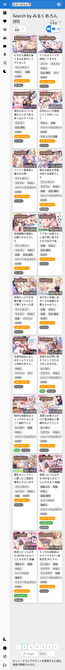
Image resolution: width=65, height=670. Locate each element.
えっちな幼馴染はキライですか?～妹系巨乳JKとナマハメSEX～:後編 (50, 557)
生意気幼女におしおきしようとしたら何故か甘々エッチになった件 (23, 362)
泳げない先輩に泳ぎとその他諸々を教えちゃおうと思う (49, 302)
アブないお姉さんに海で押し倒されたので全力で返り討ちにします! (49, 239)
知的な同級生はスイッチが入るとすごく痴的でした (23, 419)
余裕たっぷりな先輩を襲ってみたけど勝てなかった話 (23, 300)
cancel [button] (29, 4)
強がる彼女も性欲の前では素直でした (49, 173)
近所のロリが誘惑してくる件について (49, 114)
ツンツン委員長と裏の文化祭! (23, 171)
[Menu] (5, 4)
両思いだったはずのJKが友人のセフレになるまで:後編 (50, 478)
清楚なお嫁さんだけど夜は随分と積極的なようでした (49, 419)
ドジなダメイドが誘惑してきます (49, 56)
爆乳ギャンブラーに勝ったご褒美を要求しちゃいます (23, 478)
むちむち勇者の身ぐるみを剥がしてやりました (23, 58)
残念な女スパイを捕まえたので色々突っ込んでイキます (23, 116)
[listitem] (5, 13)
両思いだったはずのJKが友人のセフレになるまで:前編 (24, 555)
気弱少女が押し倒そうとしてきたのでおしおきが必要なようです (49, 362)
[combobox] (44, 4)
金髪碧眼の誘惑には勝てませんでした (23, 237)
